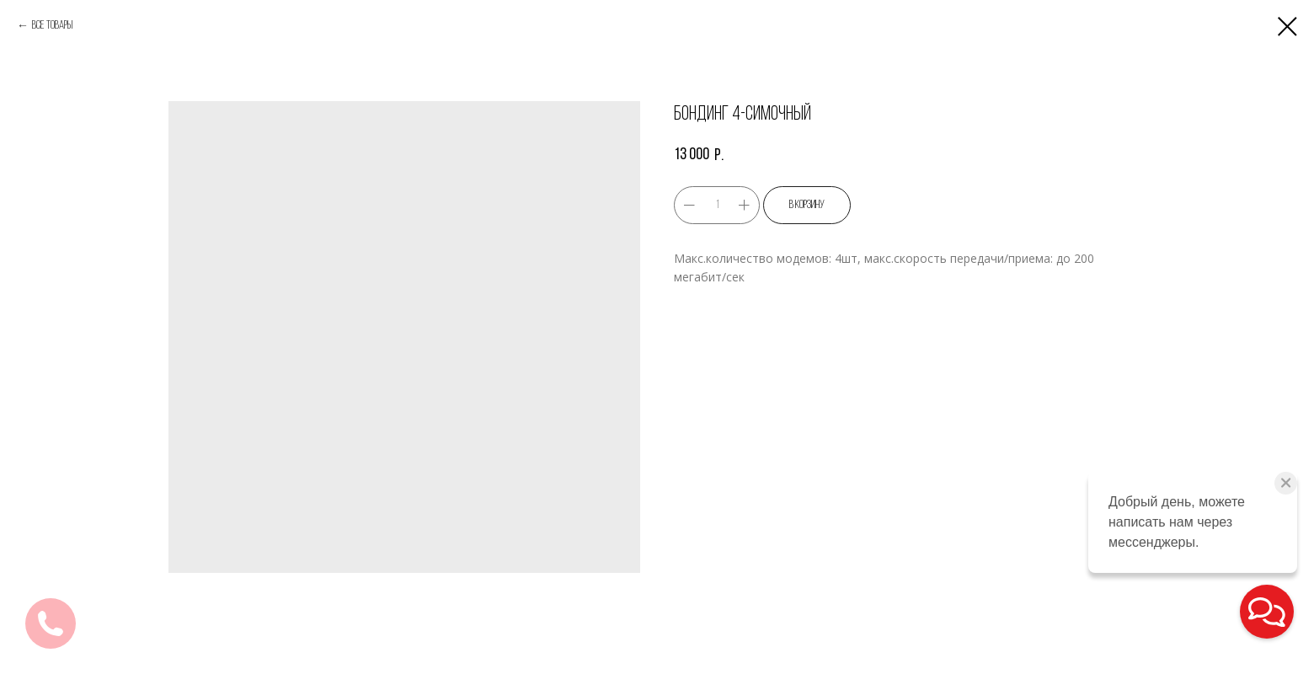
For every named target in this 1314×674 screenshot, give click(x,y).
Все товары (52, 25)
